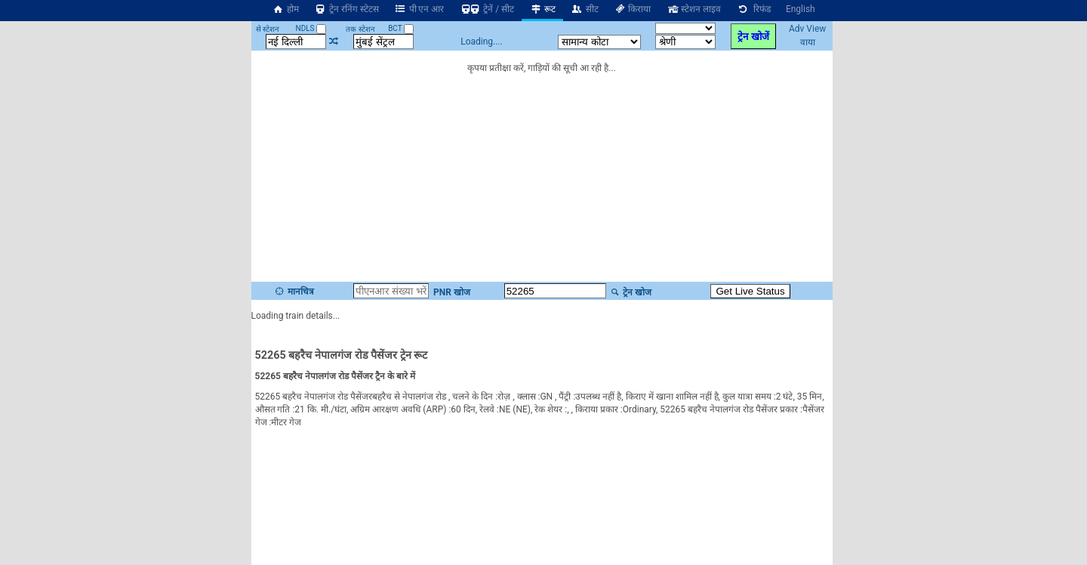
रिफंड (753, 9)
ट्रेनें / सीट (486, 9)
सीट (585, 9)
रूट (542, 9)
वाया (807, 42)
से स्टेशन (267, 29)
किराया (632, 9)
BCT (401, 28)
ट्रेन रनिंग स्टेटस (346, 9)
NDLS (311, 28)
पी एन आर (419, 9)
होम (285, 9)
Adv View (807, 28)
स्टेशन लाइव (693, 9)
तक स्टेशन (360, 29)
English (800, 9)
